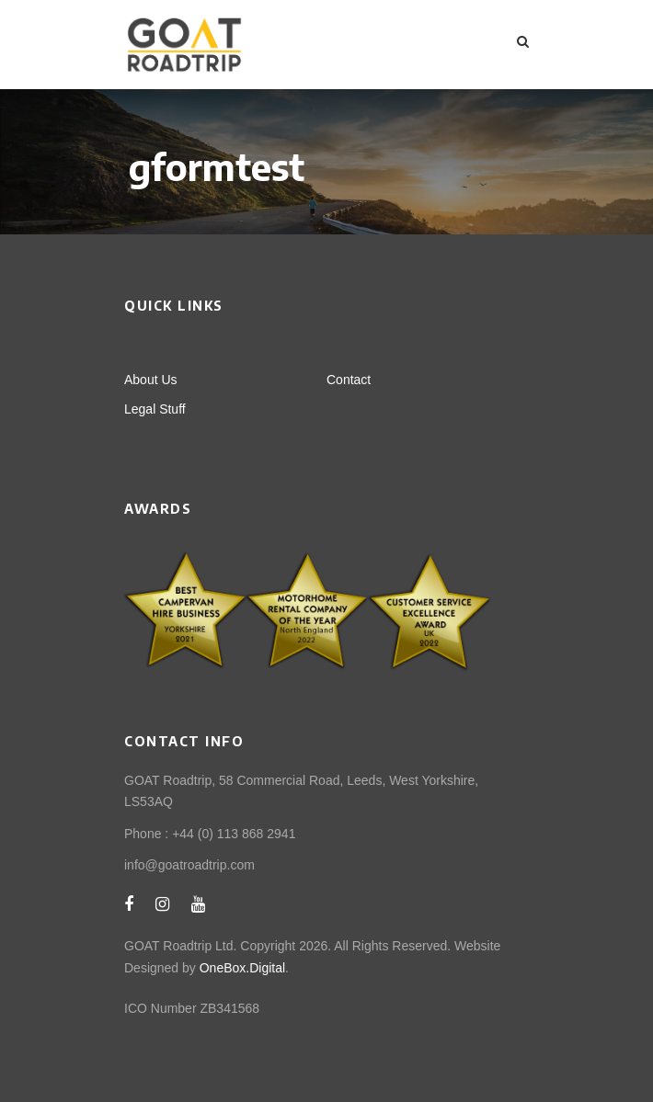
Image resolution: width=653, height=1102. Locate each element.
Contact (348, 379)
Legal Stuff (155, 409)
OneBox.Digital (242, 967)
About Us (151, 379)
